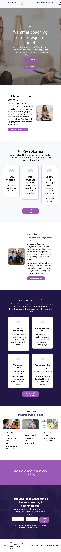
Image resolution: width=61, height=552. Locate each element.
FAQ (11, 543)
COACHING (30, 2)
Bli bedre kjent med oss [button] (15, 129)
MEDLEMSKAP (14, 2)
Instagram (12, 548)
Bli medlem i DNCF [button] (30, 214)
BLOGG (54, 2)
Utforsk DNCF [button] (30, 60)
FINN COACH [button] (30, 67)
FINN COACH (23, 4)
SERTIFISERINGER (41, 2)
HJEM (7, 2)
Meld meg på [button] (44, 523)
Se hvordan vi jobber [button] (38, 278)
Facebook (12, 546)
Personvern (16, 544)
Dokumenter (17, 543)
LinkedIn (18, 546)
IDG (49, 2)
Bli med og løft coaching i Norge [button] (30, 397)
